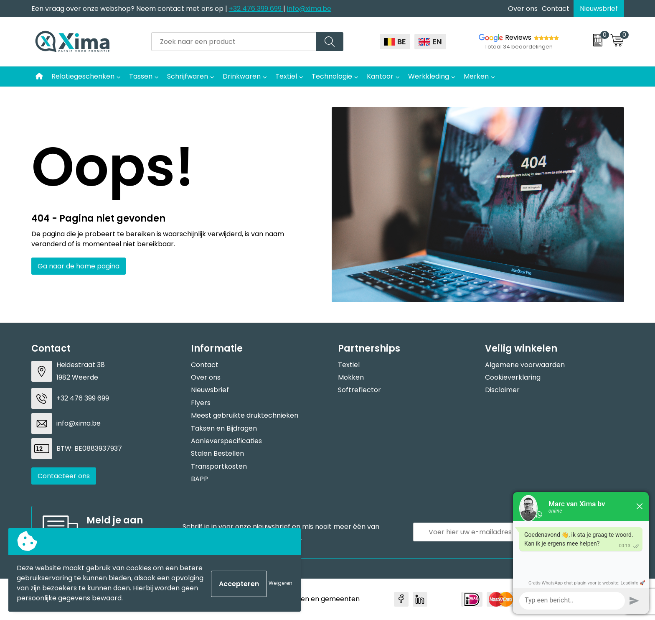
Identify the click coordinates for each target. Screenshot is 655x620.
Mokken (351, 377)
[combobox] (234, 41)
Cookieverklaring (513, 377)
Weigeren (280, 583)
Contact (555, 8)
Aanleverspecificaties (226, 441)
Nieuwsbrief (599, 8)
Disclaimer (502, 390)
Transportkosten (219, 466)
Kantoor (380, 76)
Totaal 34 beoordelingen (519, 47)
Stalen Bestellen (217, 453)
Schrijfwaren (187, 76)
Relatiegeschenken (82, 76)
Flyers (201, 403)
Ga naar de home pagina (78, 266)
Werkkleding (428, 76)
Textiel (286, 76)
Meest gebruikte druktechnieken (244, 415)
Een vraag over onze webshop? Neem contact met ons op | (130, 8)
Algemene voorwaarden (525, 365)
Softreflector (359, 390)
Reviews (518, 37)
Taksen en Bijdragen (224, 428)
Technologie (332, 76)
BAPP (199, 479)
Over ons (523, 8)
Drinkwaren (242, 76)
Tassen (140, 76)
